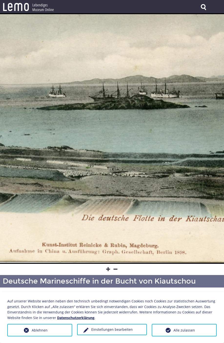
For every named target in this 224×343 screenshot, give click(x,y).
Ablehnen (40, 330)
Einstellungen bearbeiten (112, 329)
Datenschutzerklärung (75, 317)
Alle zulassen (184, 330)
